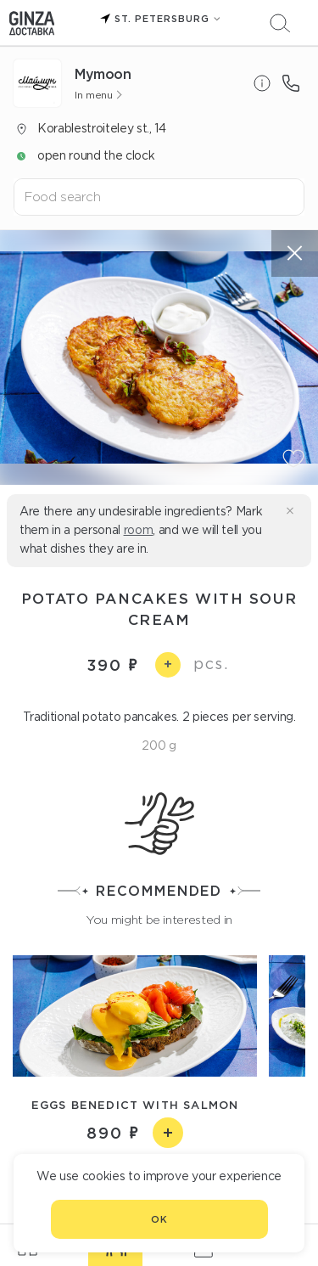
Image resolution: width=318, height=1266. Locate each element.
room (138, 530)
